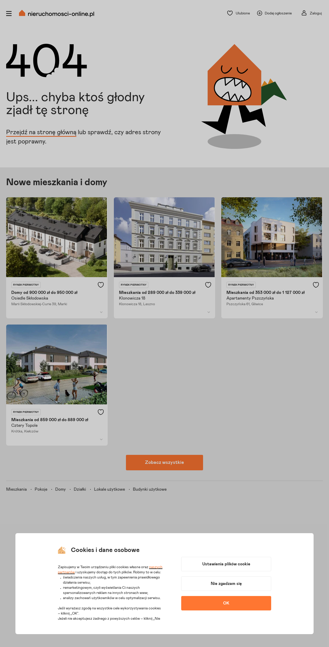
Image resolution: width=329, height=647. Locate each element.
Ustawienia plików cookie (226, 564)
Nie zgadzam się (226, 584)
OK (226, 603)
